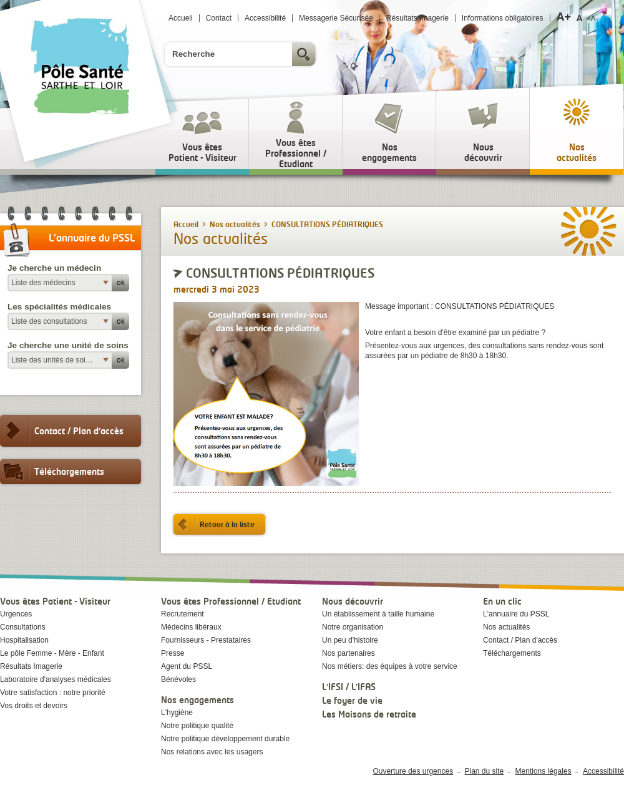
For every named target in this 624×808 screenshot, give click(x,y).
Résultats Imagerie (417, 18)
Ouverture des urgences (413, 771)
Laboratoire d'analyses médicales (55, 679)
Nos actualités (235, 224)
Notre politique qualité (197, 725)
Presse (172, 653)
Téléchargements (52, 471)
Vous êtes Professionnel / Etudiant (231, 601)
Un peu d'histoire (350, 640)
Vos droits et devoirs (33, 705)
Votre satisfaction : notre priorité (52, 692)
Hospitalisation (24, 640)
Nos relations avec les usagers (212, 751)
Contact (219, 18)
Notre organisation (352, 627)
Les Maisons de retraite (369, 714)
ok (121, 282)
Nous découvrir (352, 601)
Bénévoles (178, 679)
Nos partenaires (348, 653)
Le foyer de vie (352, 700)
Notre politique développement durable (225, 738)
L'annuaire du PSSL (516, 614)
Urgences (16, 614)
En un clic (502, 601)
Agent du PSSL (186, 666)
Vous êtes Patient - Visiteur (55, 601)
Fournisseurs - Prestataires (206, 640)
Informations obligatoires (503, 18)
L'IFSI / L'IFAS (349, 686)
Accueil (180, 18)
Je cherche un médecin (54, 268)
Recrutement (182, 614)
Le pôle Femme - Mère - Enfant (52, 653)
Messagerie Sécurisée (336, 18)
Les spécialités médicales (59, 306)
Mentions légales (543, 771)
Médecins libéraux (191, 627)
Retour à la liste (214, 524)
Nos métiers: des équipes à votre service (389, 666)
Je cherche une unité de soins (68, 345)
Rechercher (305, 54)
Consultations (23, 627)
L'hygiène (177, 712)
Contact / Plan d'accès (62, 431)
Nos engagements (197, 699)
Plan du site (484, 771)
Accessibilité (265, 18)
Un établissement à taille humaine (378, 614)
